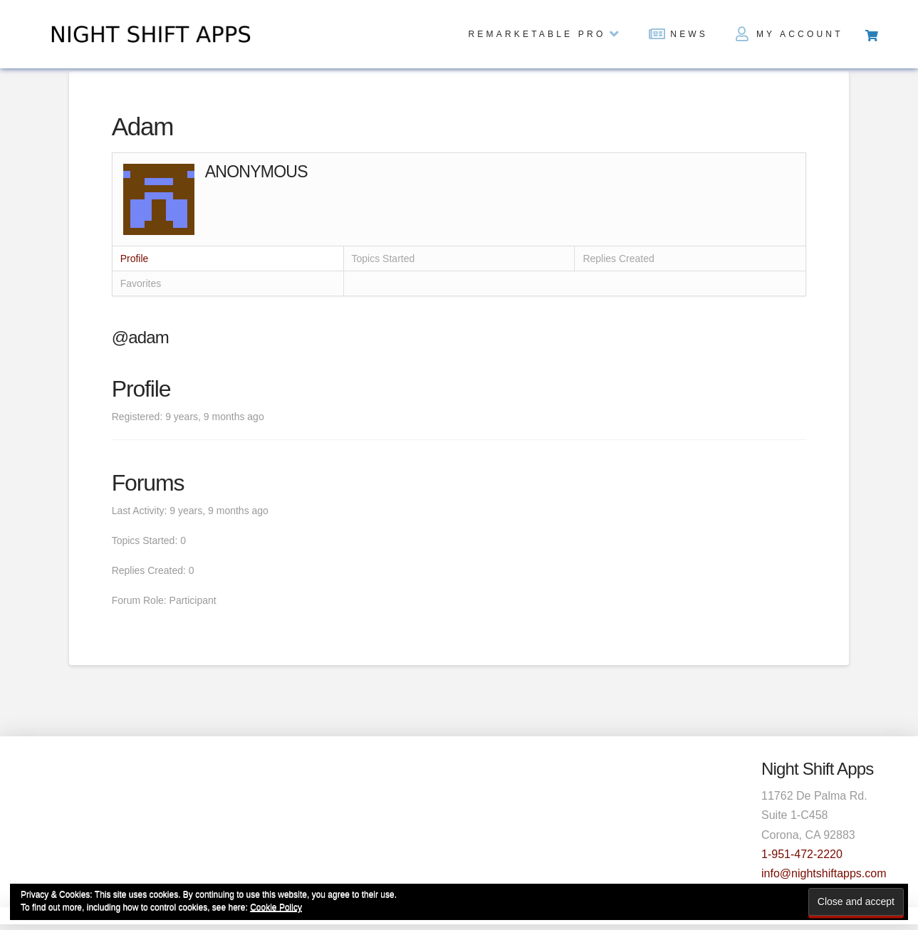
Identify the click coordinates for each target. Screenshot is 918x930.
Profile (134, 258)
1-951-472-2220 (802, 854)
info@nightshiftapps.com (823, 873)
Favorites (141, 283)
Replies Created (618, 258)
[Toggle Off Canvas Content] (871, 34)
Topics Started (383, 258)
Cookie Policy (276, 907)
